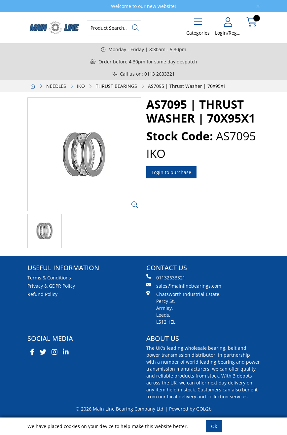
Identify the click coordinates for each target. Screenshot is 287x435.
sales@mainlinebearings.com (183, 285)
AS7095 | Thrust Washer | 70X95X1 (187, 86)
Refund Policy (42, 294)
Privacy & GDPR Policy (51, 286)
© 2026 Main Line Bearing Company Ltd (119, 409)
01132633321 (165, 277)
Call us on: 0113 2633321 (144, 74)
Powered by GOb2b (190, 409)
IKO (81, 86)
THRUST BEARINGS (116, 86)
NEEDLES (56, 86)
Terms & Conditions (49, 277)
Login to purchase (171, 172)
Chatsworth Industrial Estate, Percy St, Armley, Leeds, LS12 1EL (183, 308)
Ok (214, 426)
